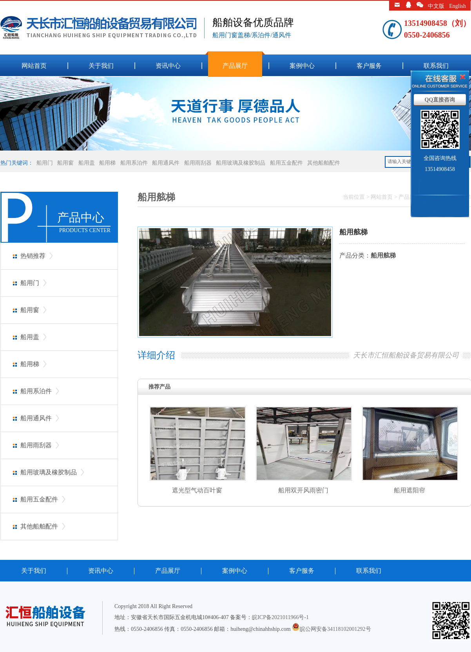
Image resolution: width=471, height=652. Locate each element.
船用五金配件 (286, 163)
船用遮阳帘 (409, 490)
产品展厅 (235, 65)
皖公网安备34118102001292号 (335, 629)
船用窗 (65, 163)
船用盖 (86, 163)
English (457, 6)
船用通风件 (165, 163)
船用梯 (107, 163)
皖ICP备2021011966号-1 (280, 617)
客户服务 (369, 65)
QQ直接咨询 (440, 100)
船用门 (44, 163)
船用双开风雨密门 (303, 490)
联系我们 (436, 65)
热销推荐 (32, 255)
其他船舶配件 (323, 163)
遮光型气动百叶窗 (197, 490)
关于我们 (101, 65)
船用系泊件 (134, 163)
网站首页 (34, 65)
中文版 (436, 6)
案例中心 (302, 65)
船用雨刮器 (198, 163)
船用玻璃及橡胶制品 (240, 163)
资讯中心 (168, 65)
